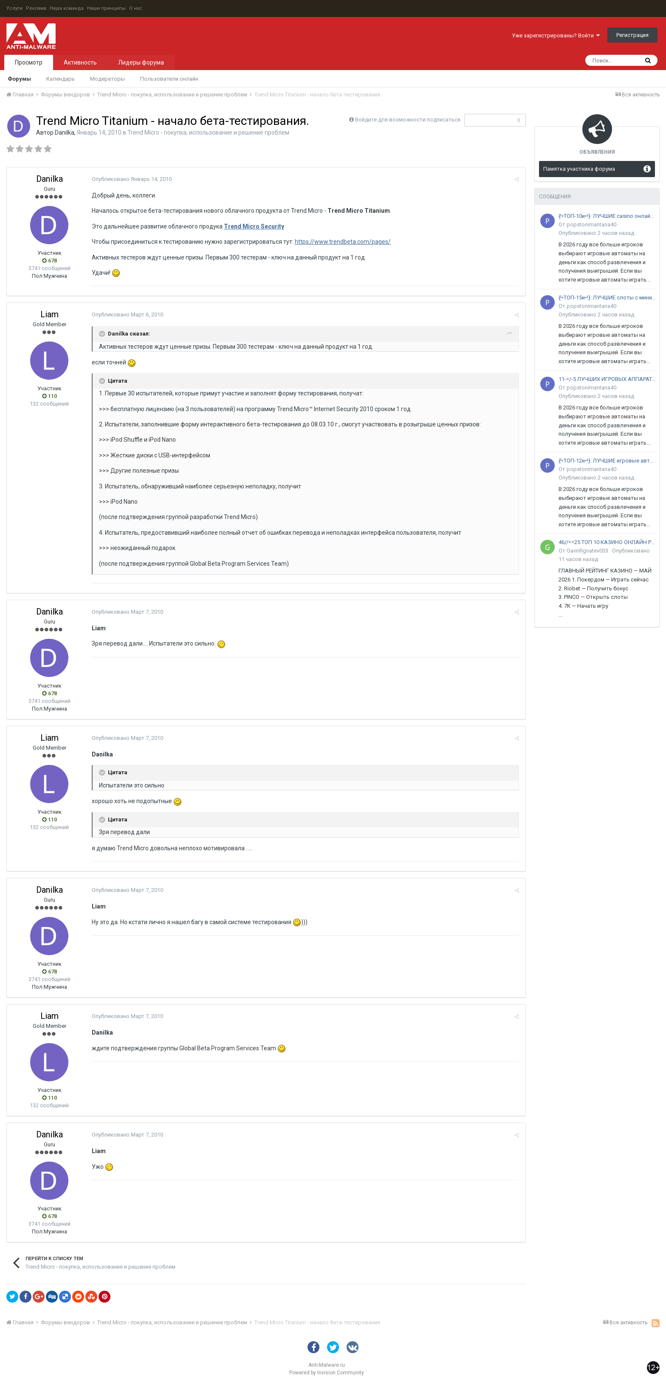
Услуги (14, 8)
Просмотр (28, 62)
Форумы (19, 79)
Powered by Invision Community (326, 1373)
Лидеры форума (141, 62)
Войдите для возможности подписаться (407, 119)
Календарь (60, 79)
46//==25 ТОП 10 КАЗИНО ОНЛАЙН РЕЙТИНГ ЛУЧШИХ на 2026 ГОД (607, 542)
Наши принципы (106, 8)
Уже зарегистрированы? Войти (556, 35)
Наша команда (67, 8)
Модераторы (107, 79)
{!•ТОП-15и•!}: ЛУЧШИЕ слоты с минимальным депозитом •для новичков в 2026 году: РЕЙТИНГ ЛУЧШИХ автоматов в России (607, 297)
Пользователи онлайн (169, 79)
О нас (135, 8)
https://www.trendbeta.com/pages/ (343, 241)
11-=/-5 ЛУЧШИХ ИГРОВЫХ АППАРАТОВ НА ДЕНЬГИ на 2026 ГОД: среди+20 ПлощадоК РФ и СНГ (607, 379)
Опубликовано (132, 179)
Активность (80, 62)
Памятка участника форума (579, 169)
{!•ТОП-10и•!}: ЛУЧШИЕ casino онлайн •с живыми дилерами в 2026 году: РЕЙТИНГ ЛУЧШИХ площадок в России (607, 216)
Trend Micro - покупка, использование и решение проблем (208, 132)
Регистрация (632, 35)
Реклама (36, 8)
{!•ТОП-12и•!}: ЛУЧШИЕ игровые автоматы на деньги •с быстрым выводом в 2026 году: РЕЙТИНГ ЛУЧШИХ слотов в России (607, 460)
